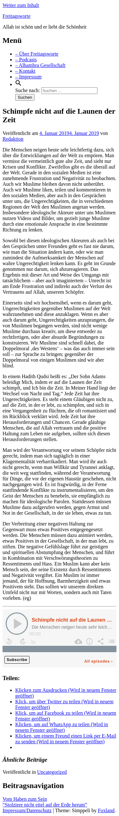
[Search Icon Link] (18, 84)
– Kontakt (25, 71)
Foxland (106, 810)
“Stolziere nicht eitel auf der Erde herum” (45, 804)
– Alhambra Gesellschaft (40, 65)
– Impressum (28, 76)
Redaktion (13, 139)
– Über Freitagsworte (36, 54)
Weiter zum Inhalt (21, 5)
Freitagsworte (16, 16)
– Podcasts (26, 59)
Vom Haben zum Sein (25, 799)
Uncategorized (52, 772)
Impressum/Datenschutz (27, 810)
